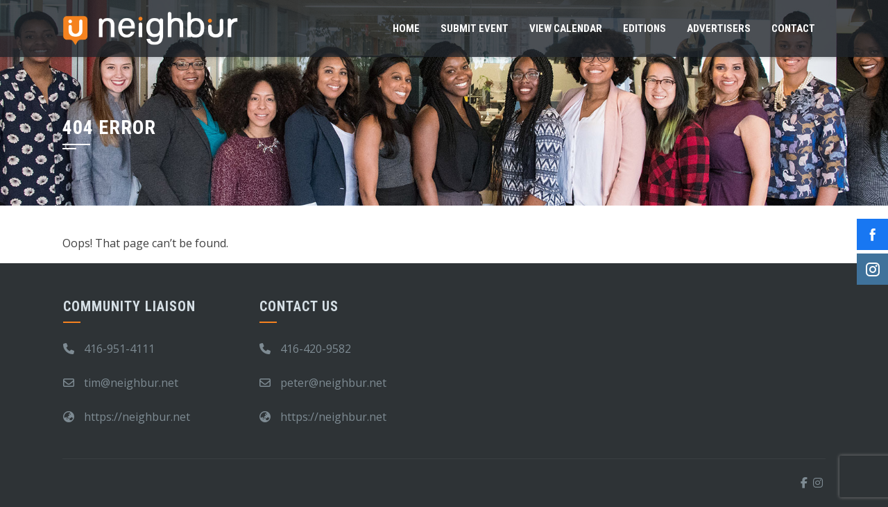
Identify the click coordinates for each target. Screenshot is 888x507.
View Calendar (565, 28)
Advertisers (719, 28)
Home (406, 28)
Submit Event (475, 28)
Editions (644, 28)
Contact (793, 28)
